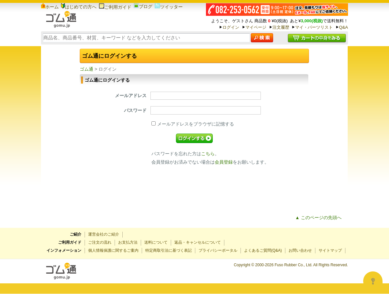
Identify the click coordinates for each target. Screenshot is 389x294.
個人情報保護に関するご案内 (113, 250)
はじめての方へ (79, 6)
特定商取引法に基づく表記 (168, 250)
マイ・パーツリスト (314, 27)
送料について (156, 242)
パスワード (135, 110)
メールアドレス (131, 95)
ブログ (143, 6)
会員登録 (224, 162)
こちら (208, 153)
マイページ (255, 27)
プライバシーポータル (218, 250)
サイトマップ (330, 250)
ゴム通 (86, 69)
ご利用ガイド (115, 7)
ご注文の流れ (99, 242)
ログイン (230, 27)
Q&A (343, 27)
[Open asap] (373, 281)
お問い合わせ (300, 250)
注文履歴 (280, 27)
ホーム (50, 6)
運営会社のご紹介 (103, 234)
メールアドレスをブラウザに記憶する (192, 124)
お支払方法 (128, 242)
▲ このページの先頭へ (318, 217)
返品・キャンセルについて (197, 242)
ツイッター (169, 6)
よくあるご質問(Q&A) (263, 250)
